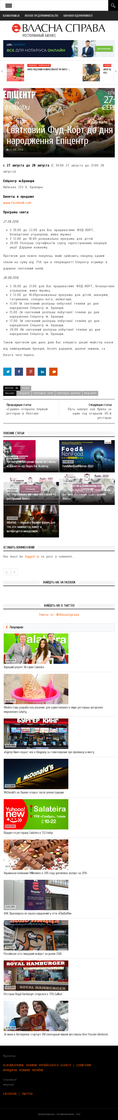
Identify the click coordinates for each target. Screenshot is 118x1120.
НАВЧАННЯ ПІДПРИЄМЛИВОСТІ (77, 15)
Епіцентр (24, 393)
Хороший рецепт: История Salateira (24, 667)
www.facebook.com (17, 203)
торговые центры (68, 393)
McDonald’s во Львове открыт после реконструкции (34, 792)
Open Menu (8, 5)
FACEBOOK (10, 1094)
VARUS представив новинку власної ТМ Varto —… (48, 69)
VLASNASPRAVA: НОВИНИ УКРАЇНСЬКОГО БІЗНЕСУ (37, 1065)
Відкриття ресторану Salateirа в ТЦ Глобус (28, 833)
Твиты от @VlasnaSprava (59, 615)
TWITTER (27, 1094)
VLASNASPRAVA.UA (11, 15)
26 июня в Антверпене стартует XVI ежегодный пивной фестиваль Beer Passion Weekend (56, 1034)
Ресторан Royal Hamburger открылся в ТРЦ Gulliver (33, 994)
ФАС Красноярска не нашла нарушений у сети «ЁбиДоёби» (38, 913)
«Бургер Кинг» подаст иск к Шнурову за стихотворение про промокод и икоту (49, 752)
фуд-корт (90, 393)
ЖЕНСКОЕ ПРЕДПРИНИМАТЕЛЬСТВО (41, 15)
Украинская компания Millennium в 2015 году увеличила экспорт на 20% (45, 873)
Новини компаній (39, 65)
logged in (32, 556)
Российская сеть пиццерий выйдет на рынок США (32, 954)
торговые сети (43, 393)
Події (26, 388)
